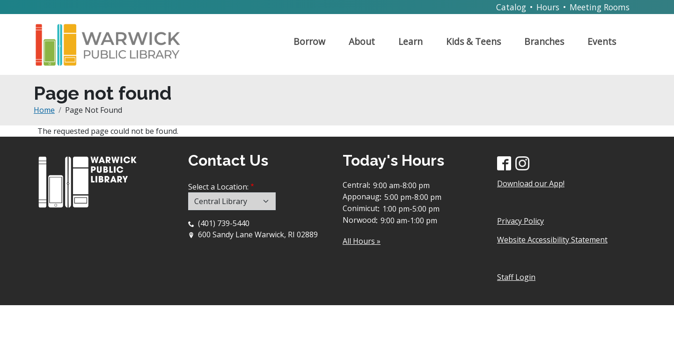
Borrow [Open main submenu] (309, 41)
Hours (547, 7)
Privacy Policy (520, 221)
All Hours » (362, 241)
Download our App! (530, 183)
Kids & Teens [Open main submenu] (473, 41)
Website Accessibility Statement (552, 239)
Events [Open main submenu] (601, 41)
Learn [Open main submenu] (410, 41)
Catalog (511, 7)
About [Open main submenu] (362, 41)
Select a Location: (218, 187)
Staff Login (516, 277)
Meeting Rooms (600, 7)
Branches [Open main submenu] (544, 41)
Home (44, 110)
